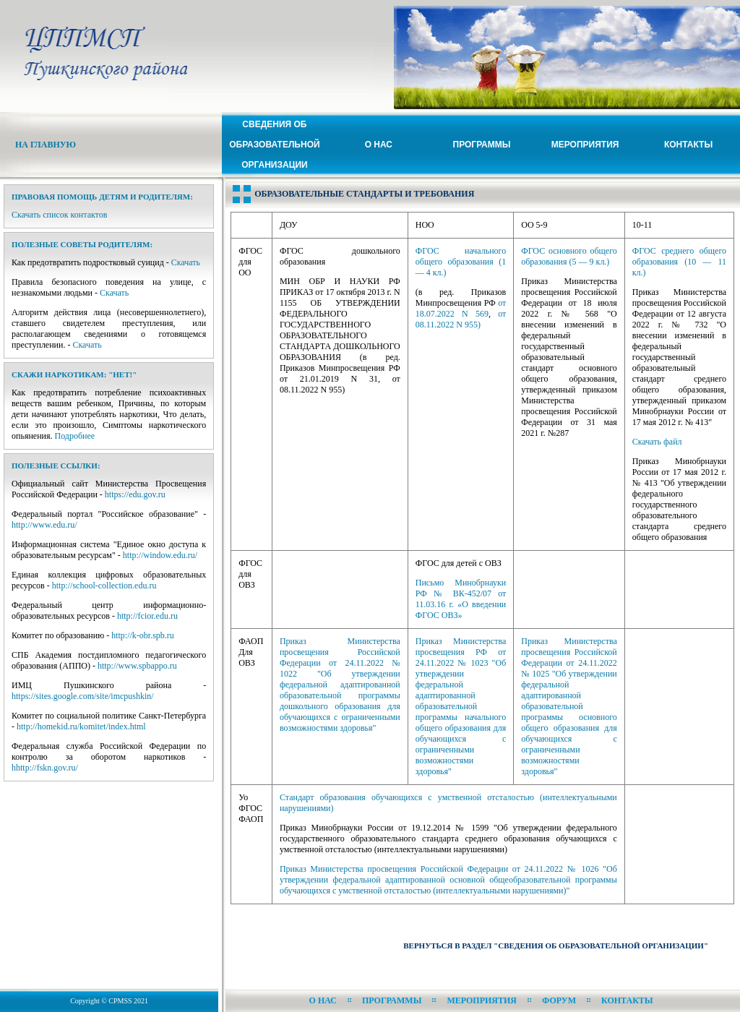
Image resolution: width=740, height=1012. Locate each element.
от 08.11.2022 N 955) (461, 319)
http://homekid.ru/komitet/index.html (81, 726)
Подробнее (75, 436)
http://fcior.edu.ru (147, 616)
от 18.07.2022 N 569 (461, 308)
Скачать (185, 262)
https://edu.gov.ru (135, 494)
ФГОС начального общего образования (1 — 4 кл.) (461, 262)
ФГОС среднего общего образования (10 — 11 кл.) (679, 262)
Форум (559, 1000)
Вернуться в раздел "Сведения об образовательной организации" (555, 945)
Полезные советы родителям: (82, 244)
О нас (378, 145)
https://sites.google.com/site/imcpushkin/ (83, 696)
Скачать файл (657, 442)
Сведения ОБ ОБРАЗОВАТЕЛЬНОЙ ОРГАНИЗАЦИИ (274, 144)
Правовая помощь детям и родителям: (102, 196)
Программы (482, 145)
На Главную (45, 145)
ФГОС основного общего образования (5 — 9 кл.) (569, 256)
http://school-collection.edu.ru (104, 585)
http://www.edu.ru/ (44, 525)
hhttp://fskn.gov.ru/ (45, 768)
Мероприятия (585, 145)
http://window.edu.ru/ (160, 555)
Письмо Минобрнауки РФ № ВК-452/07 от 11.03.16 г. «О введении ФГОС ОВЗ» (461, 599)
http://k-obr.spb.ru (142, 635)
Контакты (688, 145)
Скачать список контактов (59, 215)
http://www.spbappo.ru (137, 666)
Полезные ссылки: (56, 465)
